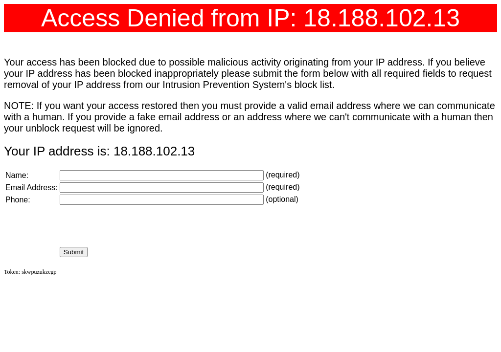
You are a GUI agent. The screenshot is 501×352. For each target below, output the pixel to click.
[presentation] (134, 226)
